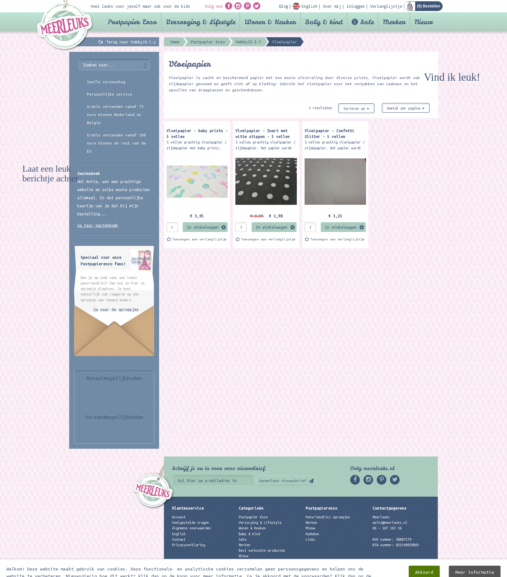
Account (179, 517)
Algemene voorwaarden (191, 528)
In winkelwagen (203, 227)
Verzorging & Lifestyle (200, 21)
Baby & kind (324, 21)
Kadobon (312, 534)
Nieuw (424, 21)
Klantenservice (188, 508)
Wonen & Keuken (270, 21)
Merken (394, 21)
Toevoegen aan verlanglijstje (199, 239)
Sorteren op (356, 108)
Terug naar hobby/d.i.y (131, 42)
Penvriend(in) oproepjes (328, 517)
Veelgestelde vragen (190, 523)
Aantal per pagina (406, 108)
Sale (367, 21)
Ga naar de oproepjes (116, 309)
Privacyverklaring (188, 545)
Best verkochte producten (262, 550)
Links (310, 539)
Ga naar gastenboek (97, 225)
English (179, 534)
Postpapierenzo (321, 508)
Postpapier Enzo (132, 21)
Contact (179, 539)
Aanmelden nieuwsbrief (283, 481)
